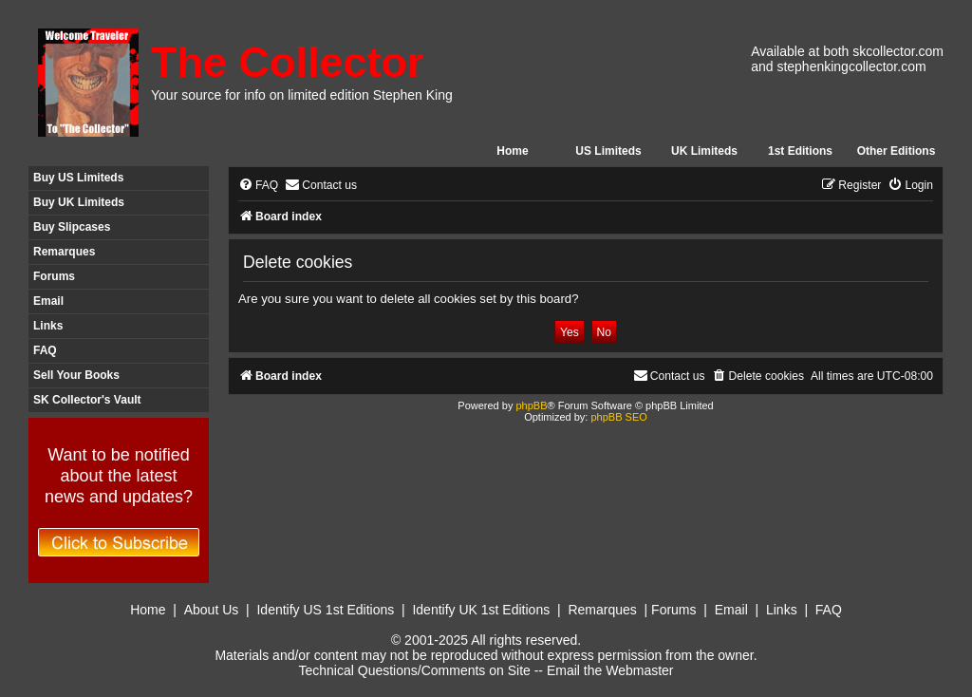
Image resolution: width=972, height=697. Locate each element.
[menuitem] (258, 185)
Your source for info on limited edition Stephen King (302, 95)
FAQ (45, 350)
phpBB (531, 405)
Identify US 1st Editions (325, 609)
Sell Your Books (76, 375)
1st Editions (800, 151)
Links (48, 325)
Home (512, 151)
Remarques (64, 251)
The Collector (287, 62)
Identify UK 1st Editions (481, 609)
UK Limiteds (704, 151)
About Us (211, 609)
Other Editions (896, 151)
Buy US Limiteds (78, 177)
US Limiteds (608, 151)
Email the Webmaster (610, 670)
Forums (54, 276)
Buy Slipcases (71, 227)
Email (48, 301)
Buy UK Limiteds (78, 202)
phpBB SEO (618, 417)
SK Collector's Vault (87, 399)
